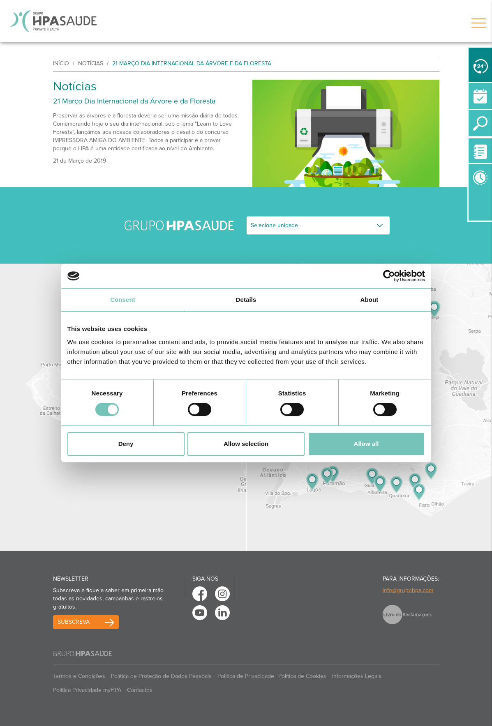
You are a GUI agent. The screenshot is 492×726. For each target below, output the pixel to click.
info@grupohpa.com (408, 590)
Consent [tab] (122, 299)
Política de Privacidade (245, 676)
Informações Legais (356, 676)
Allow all (366, 443)
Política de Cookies (302, 676)
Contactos (139, 690)
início (61, 63)
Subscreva (74, 621)
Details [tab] (246, 299)
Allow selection (246, 443)
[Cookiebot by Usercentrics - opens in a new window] (389, 276)
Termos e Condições (79, 676)
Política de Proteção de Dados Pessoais (161, 676)
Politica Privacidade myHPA (87, 690)
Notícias (90, 63)
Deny (126, 443)
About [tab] (369, 299)
